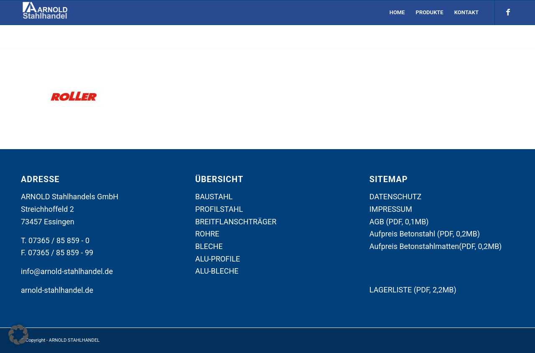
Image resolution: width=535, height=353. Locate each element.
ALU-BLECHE (217, 271)
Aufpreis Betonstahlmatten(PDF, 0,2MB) (435, 246)
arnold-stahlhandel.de (57, 290)
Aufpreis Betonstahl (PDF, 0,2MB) (424, 233)
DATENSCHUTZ (395, 196)
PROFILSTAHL (219, 209)
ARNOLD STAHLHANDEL (74, 340)
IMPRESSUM (390, 209)
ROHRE (207, 233)
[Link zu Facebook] (508, 12)
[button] (18, 334)
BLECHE (209, 246)
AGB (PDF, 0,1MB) (399, 221)
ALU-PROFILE (217, 258)
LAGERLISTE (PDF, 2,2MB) (412, 289)
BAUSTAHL (214, 196)
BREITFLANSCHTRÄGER (235, 221)
